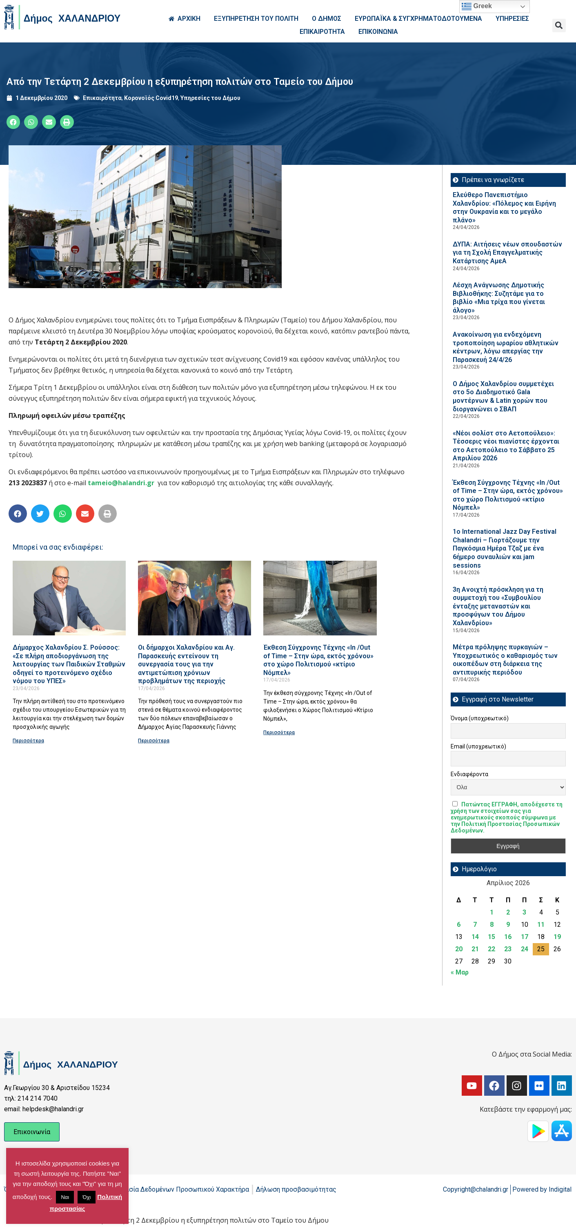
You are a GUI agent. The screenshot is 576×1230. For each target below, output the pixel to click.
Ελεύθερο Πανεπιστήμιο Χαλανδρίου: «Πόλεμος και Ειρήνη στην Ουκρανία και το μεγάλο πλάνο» (504, 207)
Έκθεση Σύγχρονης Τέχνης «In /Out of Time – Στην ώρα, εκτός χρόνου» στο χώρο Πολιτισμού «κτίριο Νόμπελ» (318, 660)
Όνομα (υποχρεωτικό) (480, 718)
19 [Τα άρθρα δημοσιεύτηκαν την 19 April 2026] (557, 937)
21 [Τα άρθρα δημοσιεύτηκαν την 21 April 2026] (475, 949)
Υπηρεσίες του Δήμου (210, 98)
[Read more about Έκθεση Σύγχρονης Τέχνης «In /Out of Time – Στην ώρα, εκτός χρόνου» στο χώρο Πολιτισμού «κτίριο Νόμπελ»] (319, 598)
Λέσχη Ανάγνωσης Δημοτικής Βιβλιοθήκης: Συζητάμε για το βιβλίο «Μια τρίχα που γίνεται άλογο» (499, 297)
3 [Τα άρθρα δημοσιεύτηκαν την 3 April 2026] (524, 912)
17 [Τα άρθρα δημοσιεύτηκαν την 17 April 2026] (524, 937)
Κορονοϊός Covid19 (151, 98)
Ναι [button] (65, 1197)
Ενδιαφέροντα (469, 774)
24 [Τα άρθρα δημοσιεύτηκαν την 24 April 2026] (524, 949)
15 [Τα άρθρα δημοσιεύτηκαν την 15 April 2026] (491, 937)
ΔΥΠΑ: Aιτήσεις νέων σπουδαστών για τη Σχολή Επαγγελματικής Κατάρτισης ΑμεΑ (507, 252)
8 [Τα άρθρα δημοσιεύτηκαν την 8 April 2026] (492, 924)
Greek (477, 6)
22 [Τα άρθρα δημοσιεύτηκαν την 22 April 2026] (491, 949)
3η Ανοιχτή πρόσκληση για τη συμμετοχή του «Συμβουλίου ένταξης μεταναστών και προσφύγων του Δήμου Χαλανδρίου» (498, 606)
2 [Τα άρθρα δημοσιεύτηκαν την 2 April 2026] (508, 912)
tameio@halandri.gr (121, 482)
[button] (559, 25)
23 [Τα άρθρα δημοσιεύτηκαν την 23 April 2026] (508, 949)
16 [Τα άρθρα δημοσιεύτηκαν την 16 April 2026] (508, 937)
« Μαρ (460, 972)
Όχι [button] (86, 1197)
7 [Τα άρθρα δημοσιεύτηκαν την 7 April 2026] (475, 924)
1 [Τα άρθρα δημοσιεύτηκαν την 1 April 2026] (492, 912)
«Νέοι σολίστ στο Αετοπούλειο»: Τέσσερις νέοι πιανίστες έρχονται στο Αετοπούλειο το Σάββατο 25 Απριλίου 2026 (506, 445)
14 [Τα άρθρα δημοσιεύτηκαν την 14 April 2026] (475, 937)
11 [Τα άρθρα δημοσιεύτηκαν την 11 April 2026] (541, 924)
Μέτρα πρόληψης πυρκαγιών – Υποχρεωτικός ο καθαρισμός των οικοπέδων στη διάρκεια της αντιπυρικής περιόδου (505, 659)
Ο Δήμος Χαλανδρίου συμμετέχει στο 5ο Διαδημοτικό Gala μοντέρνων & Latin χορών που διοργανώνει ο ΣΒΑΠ (503, 396)
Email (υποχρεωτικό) (478, 746)
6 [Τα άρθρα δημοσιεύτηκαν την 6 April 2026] (458, 924)
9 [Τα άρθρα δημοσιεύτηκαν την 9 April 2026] (508, 924)
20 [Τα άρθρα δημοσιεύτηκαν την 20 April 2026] (459, 949)
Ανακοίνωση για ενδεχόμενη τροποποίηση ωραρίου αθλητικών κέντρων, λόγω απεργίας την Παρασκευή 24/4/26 (505, 347)
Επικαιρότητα (102, 98)
